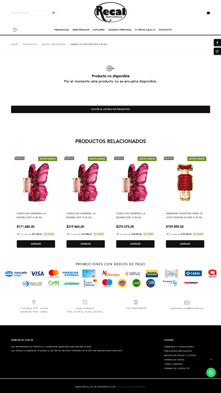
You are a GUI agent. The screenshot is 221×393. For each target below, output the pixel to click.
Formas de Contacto (177, 368)
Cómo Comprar (173, 364)
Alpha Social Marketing (131, 387)
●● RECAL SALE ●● (145, 29)
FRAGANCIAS (61, 29)
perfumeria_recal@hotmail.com (187, 308)
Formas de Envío (174, 360)
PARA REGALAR (81, 29)
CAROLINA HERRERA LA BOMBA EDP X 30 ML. (31, 215)
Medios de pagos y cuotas (180, 355)
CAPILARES (99, 29)
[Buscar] (53, 12)
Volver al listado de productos (110, 109)
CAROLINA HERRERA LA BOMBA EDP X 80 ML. (130, 215)
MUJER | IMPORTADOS (54, 44)
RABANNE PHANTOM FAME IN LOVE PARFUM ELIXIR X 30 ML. (184, 215)
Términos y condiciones (179, 347)
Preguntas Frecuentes (178, 351)
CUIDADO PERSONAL (120, 29)
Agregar (36, 243)
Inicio (14, 44)
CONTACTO (165, 29)
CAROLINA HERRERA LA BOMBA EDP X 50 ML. (81, 215)
